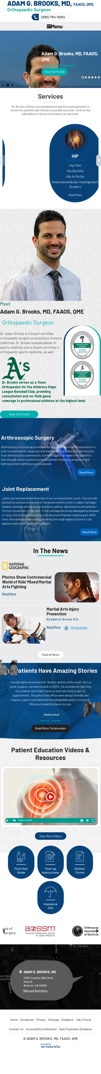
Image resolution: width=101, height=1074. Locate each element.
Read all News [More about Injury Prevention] (50, 654)
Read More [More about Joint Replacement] (89, 532)
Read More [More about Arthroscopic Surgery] (86, 472)
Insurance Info (50, 895)
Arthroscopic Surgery (27, 437)
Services (50, 96)
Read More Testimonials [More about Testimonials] (50, 728)
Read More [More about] (54, 627)
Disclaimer (27, 1019)
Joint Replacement (25, 488)
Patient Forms (80, 860)
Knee (10, 156)
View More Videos (50, 836)
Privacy (41, 1019)
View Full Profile (54, 71)
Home (14, 1019)
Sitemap (53, 1019)
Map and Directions (35, 991)
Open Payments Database (75, 1029)
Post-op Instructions (50, 860)
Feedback (67, 1019)
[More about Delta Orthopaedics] (50, 6)
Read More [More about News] (9, 594)
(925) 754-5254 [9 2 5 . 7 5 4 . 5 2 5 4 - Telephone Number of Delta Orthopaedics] (53, 17)
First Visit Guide (21, 860)
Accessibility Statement (41, 1029)
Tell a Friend (83, 1019)
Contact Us (16, 1029)
